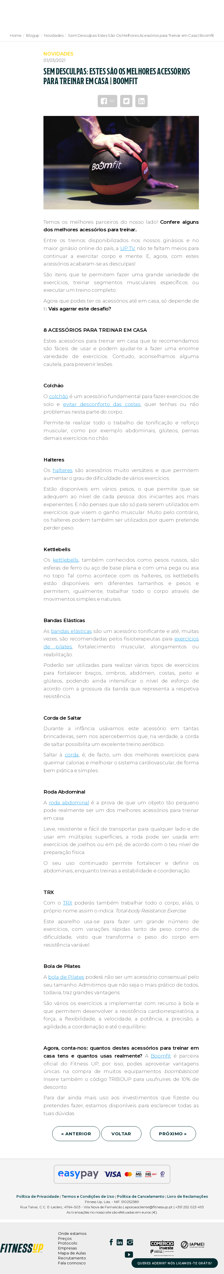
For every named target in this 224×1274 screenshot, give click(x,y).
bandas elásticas (71, 631)
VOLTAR (121, 1133)
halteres (62, 470)
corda (72, 755)
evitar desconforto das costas (102, 404)
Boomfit (161, 1056)
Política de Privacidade (37, 1196)
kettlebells (65, 560)
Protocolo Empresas (67, 1245)
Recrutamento (72, 1258)
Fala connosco (72, 1263)
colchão (58, 396)
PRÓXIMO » (173, 1133)
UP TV (127, 248)
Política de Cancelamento (140, 1196)
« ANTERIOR (76, 1133)
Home (15, 35)
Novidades (54, 35)
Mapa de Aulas (72, 1253)
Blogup (32, 35)
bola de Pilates (66, 977)
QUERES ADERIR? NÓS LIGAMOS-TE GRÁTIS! (174, 1263)
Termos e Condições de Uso (88, 1196)
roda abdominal (69, 803)
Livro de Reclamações (187, 1196)
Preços (64, 1238)
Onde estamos (72, 1233)
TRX (67, 903)
